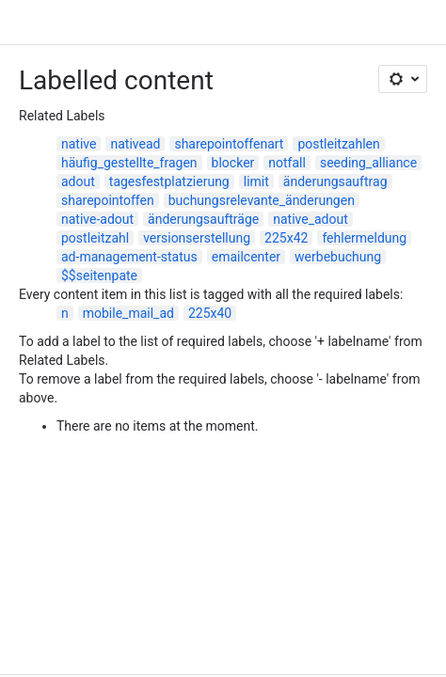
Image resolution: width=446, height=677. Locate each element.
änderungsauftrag (335, 181)
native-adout (97, 219)
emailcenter (246, 256)
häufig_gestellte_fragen (129, 162)
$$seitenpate (99, 275)
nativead (135, 143)
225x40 (209, 313)
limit (256, 181)
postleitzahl (95, 237)
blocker (233, 162)
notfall (287, 162)
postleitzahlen (338, 143)
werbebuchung (338, 256)
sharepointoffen (107, 200)
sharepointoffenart (228, 143)
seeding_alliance (368, 162)
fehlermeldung (364, 237)
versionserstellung (196, 237)
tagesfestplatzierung (169, 181)
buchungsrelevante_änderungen (261, 200)
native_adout (310, 219)
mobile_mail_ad (128, 313)
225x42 (286, 237)
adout (78, 181)
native (78, 143)
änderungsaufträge (203, 219)
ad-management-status (129, 256)
